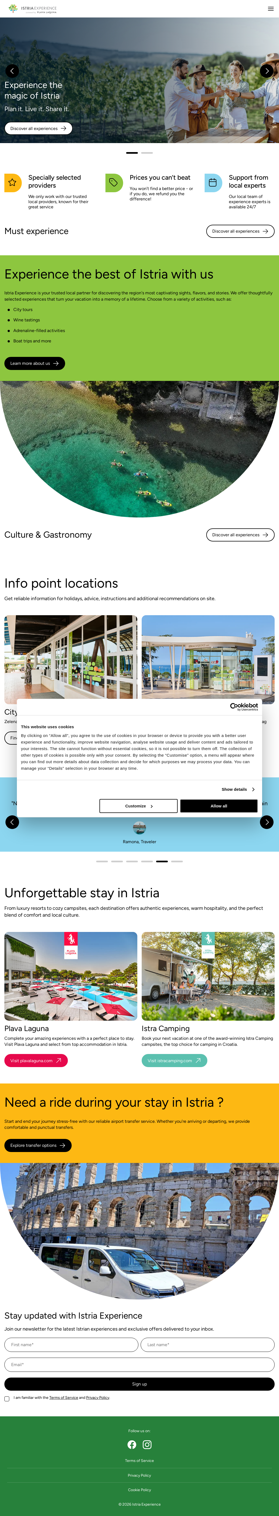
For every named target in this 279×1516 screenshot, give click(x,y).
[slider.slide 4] (162, 861)
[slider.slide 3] (147, 861)
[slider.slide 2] (132, 861)
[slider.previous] (12, 71)
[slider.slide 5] (177, 861)
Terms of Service (63, 1397)
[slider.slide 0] (132, 153)
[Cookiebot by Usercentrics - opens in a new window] (234, 707)
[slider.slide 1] (147, 153)
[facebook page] (132, 1444)
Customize (139, 806)
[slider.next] (267, 71)
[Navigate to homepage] (32, 8)
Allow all (219, 806)
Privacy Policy (97, 1397)
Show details (234, 789)
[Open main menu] (271, 8)
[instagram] (147, 1444)
